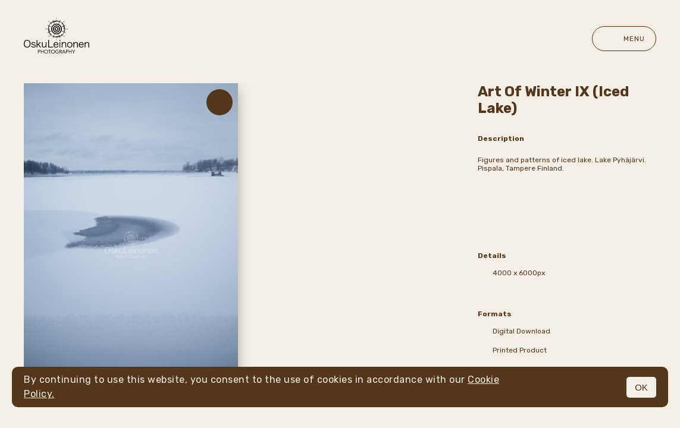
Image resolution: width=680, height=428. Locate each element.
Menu (624, 39)
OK (641, 387)
